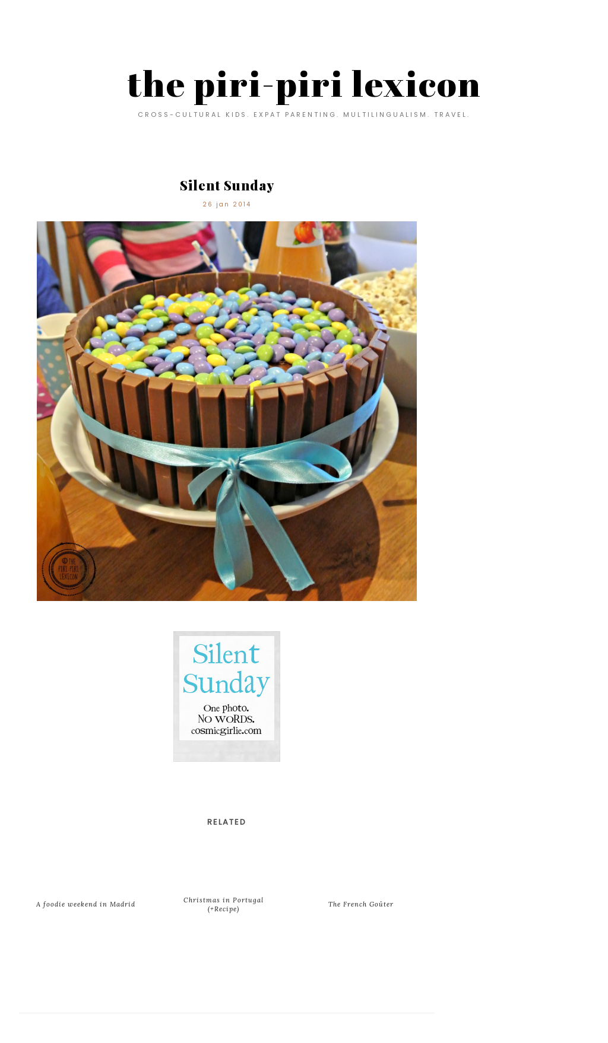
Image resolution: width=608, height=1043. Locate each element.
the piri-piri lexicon (304, 83)
